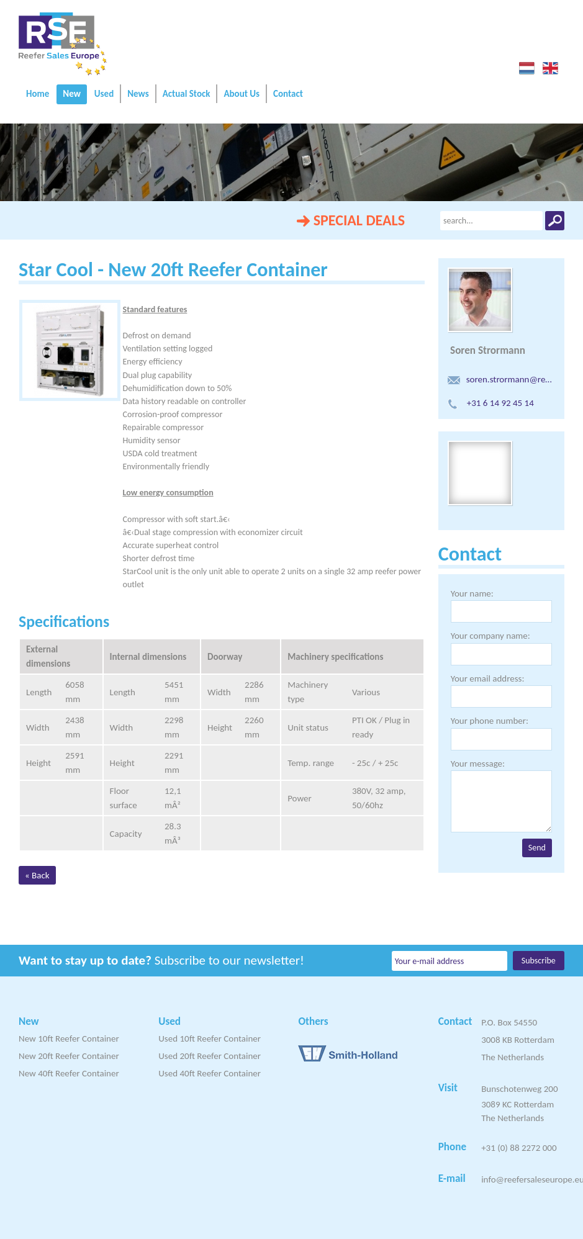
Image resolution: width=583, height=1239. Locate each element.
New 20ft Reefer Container (69, 1055)
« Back (37, 875)
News (137, 93)
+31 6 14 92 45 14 (491, 403)
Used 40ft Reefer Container (209, 1073)
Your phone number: (489, 720)
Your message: (478, 763)
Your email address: (488, 678)
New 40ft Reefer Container (69, 1073)
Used (104, 93)
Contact (288, 93)
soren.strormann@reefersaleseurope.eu (501, 379)
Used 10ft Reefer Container (209, 1038)
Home (37, 93)
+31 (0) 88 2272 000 (518, 1147)
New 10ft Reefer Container (69, 1038)
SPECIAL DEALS (359, 220)
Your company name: (490, 635)
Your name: (472, 593)
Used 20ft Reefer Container (209, 1055)
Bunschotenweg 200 (519, 1088)
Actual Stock (186, 93)
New (72, 93)
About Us (242, 93)
